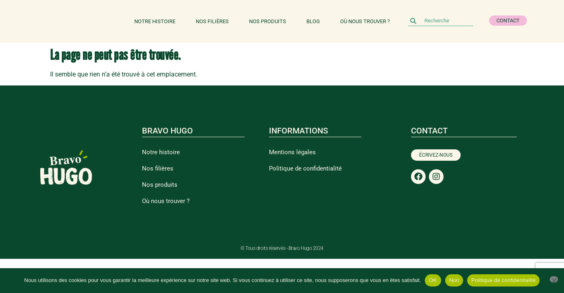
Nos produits (267, 21)
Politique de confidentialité (305, 168)
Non (454, 280)
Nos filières (212, 21)
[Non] (554, 279)
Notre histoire (154, 21)
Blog (313, 21)
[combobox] (440, 20)
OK (433, 280)
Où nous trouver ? (365, 21)
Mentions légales (292, 152)
